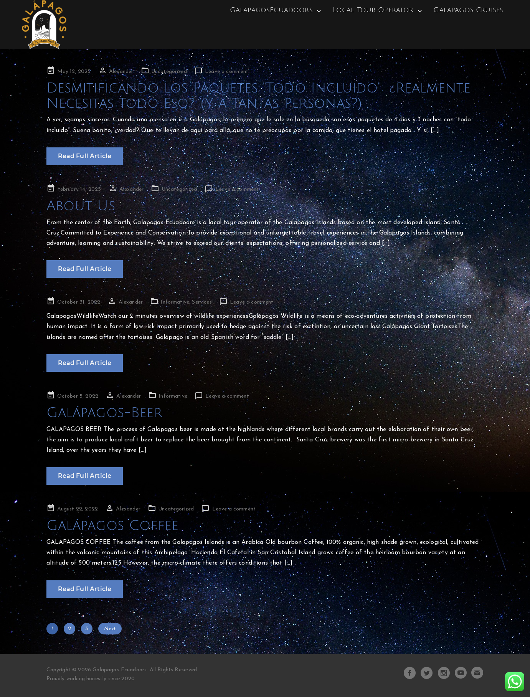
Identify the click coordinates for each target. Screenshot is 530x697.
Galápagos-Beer (104, 412)
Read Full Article (85, 156)
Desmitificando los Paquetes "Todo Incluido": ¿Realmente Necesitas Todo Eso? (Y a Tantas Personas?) (258, 96)
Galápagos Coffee (112, 525)
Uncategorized (169, 71)
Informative (174, 302)
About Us (80, 205)
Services (201, 302)
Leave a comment (226, 71)
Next (110, 629)
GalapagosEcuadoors (271, 10)
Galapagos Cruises (468, 10)
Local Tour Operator (372, 10)
